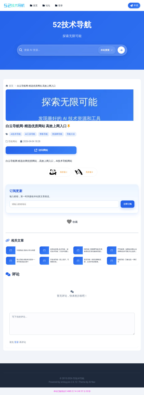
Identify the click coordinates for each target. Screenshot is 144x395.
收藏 (75, 222)
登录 (16, 342)
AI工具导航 (30, 134)
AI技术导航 (16, 134)
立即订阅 (127, 205)
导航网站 (12, 141)
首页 (9, 86)
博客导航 (44, 134)
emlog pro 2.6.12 (69, 382)
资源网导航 (57, 134)
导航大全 (71, 134)
